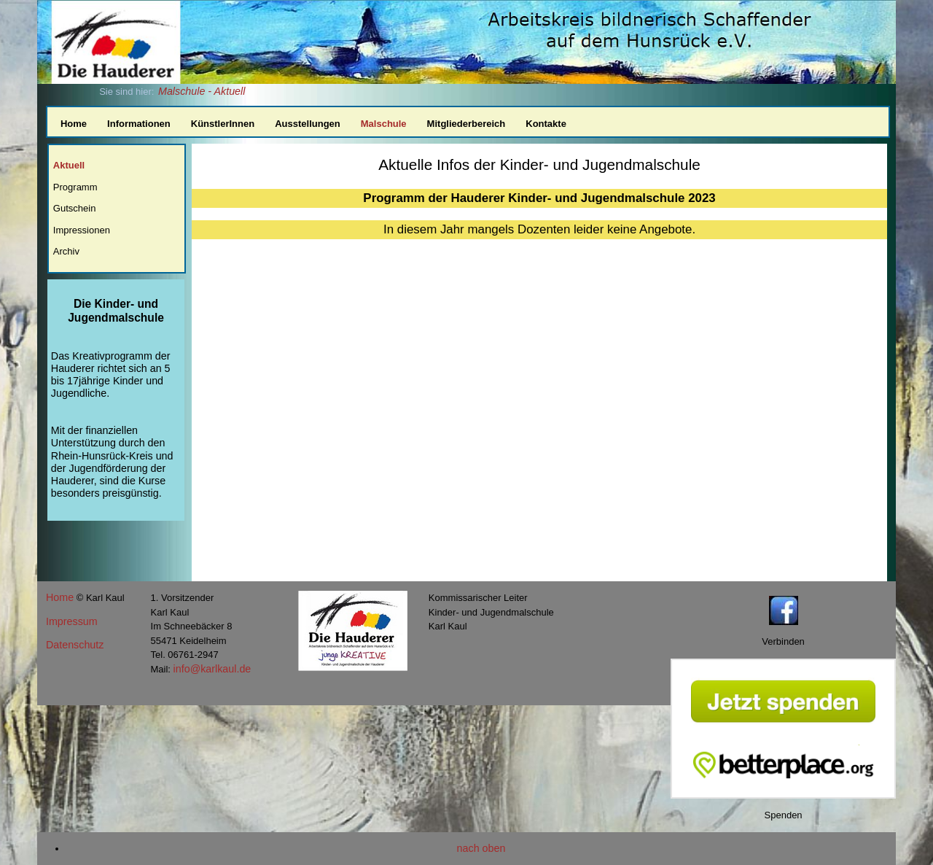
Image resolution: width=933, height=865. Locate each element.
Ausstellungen (307, 123)
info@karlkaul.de (212, 669)
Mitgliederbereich (466, 123)
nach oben (481, 848)
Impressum (72, 621)
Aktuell (69, 165)
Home (73, 123)
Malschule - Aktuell (201, 91)
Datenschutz (75, 645)
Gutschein (74, 208)
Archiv (66, 251)
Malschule (384, 123)
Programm (75, 187)
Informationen (139, 123)
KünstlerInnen (222, 123)
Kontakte (546, 123)
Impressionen (81, 230)
